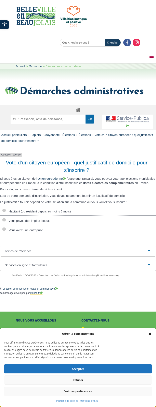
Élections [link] (85, 135)
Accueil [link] (20, 66)
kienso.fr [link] (34, 293)
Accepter (78, 372)
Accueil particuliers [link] (14, 135)
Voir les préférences (78, 394)
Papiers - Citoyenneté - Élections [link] (53, 135)
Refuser (78, 383)
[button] (150, 337)
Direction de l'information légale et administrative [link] (28, 288)
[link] (4, 24)
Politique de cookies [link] (67, 404)
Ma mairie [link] (35, 66)
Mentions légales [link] (89, 404)
